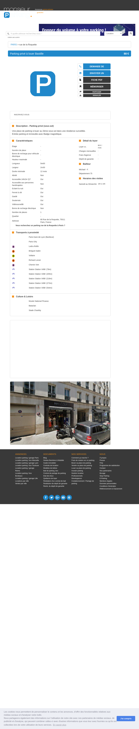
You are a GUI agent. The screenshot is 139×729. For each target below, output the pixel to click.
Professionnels (91, 21)
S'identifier (102, 21)
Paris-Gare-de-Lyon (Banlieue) (41, 237)
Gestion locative (77, 473)
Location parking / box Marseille (27, 460)
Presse (102, 460)
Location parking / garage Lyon (26, 463)
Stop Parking (104, 476)
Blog (45, 458)
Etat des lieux (48, 476)
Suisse (132, 21)
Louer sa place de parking (81, 468)
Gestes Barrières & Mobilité (53, 460)
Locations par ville (22, 481)
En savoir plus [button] (59, 725)
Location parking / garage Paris (26, 458)
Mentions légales (106, 481)
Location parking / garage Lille (26, 478)
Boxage (102, 473)
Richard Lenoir (35, 260)
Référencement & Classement (111, 489)
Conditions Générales (108, 486)
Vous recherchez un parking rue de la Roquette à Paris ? (40, 225)
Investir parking (77, 471)
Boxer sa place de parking (81, 463)
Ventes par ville (21, 483)
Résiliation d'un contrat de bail (54, 481)
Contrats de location (50, 465)
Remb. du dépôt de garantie (53, 486)
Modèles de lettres (50, 468)
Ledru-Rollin (34, 246)
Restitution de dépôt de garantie (55, 483)
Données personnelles (108, 483)
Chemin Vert (34, 265)
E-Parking (103, 478)
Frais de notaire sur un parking (82, 460)
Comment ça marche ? (79, 458)
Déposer (111, 21)
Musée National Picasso (39, 301)
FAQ (101, 463)
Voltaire (32, 255)
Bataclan (32, 306)
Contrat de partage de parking (54, 473)
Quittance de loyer (50, 478)
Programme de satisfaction (110, 465)
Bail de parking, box (50, 471)
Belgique (125, 21)
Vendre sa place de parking (81, 465)
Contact (102, 468)
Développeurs (76, 478)
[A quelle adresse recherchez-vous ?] (53, 33)
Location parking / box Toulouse (27, 465)
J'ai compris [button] (125, 719)
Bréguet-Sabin (35, 251)
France (118, 21)
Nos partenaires (105, 471)
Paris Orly (33, 242)
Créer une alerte (14, 37)
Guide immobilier (49, 463)
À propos (103, 458)
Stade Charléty (35, 310)
